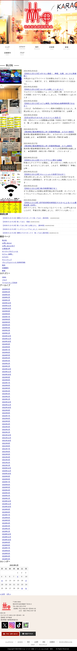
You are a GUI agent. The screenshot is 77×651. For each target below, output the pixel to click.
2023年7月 (6, 383)
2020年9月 (6, 476)
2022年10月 (6, 407)
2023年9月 (6, 377)
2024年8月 (6, 347)
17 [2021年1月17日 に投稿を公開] (26, 580)
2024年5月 (6, 355)
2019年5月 (6, 520)
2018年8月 (6, 545)
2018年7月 (6, 548)
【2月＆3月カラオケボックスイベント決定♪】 (42, 118)
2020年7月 (6, 482)
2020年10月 (6, 473)
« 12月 (2, 594)
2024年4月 (6, 358)
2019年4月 (6, 523)
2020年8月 (6, 479)
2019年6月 (6, 517)
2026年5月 (6, 289)
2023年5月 (6, 388)
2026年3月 (6, 294)
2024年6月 (6, 352)
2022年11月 (6, 405)
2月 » (9, 594)
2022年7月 (6, 416)
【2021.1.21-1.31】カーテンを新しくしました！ (44, 89)
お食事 (36, 642)
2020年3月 (6, 493)
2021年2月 (6, 462)
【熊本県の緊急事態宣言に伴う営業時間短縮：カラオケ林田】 (49, 132)
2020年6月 (6, 484)
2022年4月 (6, 424)
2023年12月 (6, 369)
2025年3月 (6, 328)
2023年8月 (6, 380)
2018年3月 (6, 559)
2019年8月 (6, 512)
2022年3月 (6, 427)
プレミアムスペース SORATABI (13, 262)
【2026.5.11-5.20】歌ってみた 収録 (16, 222)
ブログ (4, 280)
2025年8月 (6, 314)
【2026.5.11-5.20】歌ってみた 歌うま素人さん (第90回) (23, 225)
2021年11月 (6, 438)
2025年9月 (6, 311)
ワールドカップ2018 (9, 282)
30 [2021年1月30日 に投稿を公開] (22, 588)
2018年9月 (6, 542)
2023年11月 (6, 372)
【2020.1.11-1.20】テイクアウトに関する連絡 (43, 160)
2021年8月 (6, 446)
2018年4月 (6, 556)
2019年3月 (6, 526)
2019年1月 (6, 531)
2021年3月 (6, 460)
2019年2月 (6, 528)
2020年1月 (6, 498)
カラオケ (5, 257)
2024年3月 (6, 361)
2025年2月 (6, 330)
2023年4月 (6, 391)
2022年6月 (6, 418)
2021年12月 (6, 435)
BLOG (4, 240)
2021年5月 (6, 454)
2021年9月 (6, 443)
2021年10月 (6, 440)
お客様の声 (6, 248)
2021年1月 (6, 465)
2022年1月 (6, 432)
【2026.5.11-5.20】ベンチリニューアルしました (20, 229)
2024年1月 (6, 366)
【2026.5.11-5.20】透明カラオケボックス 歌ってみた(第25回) (25, 233)
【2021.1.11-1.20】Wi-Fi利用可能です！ (40, 188)
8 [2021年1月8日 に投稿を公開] (17, 576)
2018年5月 (6, 553)
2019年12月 (6, 501)
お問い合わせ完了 (8, 246)
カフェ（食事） (7, 254)
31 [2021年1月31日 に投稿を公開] (26, 588)
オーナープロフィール (10, 251)
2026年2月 (6, 297)
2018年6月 (6, 550)
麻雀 (3, 271)
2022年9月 (6, 410)
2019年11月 (6, 504)
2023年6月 (6, 385)
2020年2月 (6, 495)
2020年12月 (6, 468)
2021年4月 (6, 457)
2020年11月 (6, 471)
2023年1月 (6, 399)
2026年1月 (6, 300)
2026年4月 (6, 292)
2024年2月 (6, 363)
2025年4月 (6, 325)
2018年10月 (6, 540)
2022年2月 (6, 429)
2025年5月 (6, 322)
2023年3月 (6, 394)
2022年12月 (6, 402)
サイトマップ (7, 260)
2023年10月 (6, 374)
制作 (3, 265)
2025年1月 (6, 333)
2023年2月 (6, 396)
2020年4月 (6, 490)
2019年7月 (6, 515)
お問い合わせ (7, 243)
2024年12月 (6, 336)
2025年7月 (6, 317)
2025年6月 (6, 319)
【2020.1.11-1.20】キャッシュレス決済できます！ (45, 174)
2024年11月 (6, 338)
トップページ (9, 642)
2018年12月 (6, 534)
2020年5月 (6, 487)
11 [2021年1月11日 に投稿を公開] (2, 580)
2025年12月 (6, 303)
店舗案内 (5, 268)
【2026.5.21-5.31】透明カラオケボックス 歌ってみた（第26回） (26, 218)
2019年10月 (6, 506)
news (4, 277)
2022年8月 (6, 413)
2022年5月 (6, 421)
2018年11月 (6, 537)
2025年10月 (6, 308)
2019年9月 (6, 509)
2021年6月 (6, 451)
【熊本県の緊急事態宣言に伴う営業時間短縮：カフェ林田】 (48, 146)
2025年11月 (6, 305)
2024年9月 (6, 344)
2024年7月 (6, 350)
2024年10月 (6, 341)
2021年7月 (6, 449)
